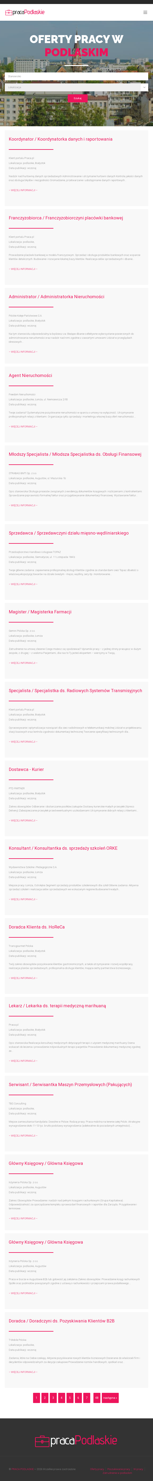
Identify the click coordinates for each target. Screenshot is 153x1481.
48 (96, 1397)
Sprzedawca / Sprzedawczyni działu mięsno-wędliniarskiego (69, 533)
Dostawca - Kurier (26, 769)
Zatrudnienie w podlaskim (117, 1472)
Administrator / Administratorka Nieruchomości (56, 296)
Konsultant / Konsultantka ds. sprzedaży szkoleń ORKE (63, 848)
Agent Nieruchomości (30, 375)
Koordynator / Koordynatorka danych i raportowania (61, 139)
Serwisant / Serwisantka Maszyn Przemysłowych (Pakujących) (70, 1084)
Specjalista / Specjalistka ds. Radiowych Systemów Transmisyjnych (75, 690)
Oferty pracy (97, 1469)
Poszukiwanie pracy (118, 1469)
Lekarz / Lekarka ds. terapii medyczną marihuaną (57, 1005)
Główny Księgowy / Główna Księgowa (46, 1163)
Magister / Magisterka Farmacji (40, 611)
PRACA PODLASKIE (23, 1469)
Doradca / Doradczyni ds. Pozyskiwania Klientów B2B (62, 1320)
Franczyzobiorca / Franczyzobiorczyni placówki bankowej (66, 217)
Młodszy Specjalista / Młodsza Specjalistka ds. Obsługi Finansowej (75, 454)
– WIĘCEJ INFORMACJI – (23, 190)
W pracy (138, 1469)
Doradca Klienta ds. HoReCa (37, 927)
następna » (110, 1397)
